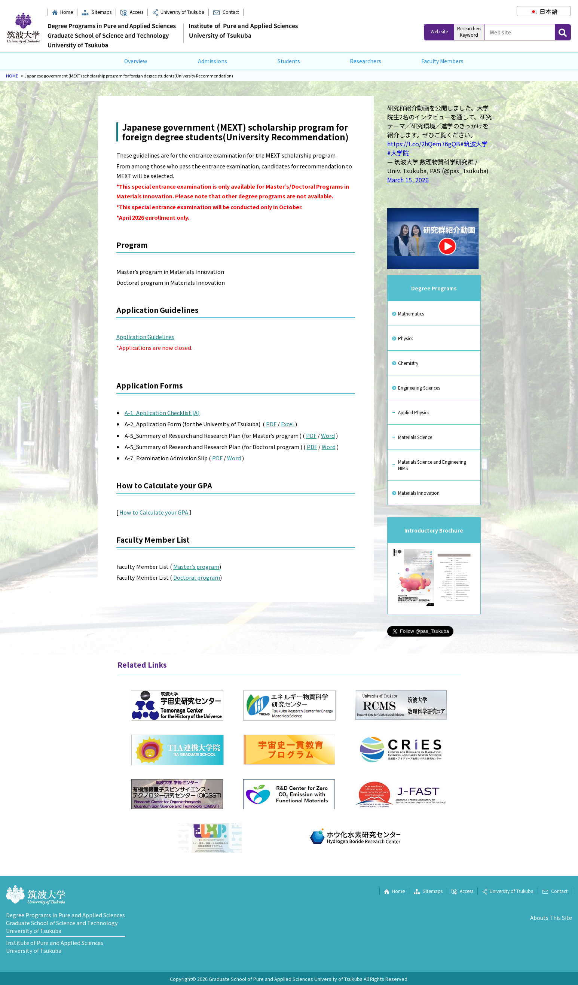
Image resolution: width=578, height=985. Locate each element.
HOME (12, 76)
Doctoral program (196, 577)
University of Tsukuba (178, 12)
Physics (405, 338)
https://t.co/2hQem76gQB (423, 143)
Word (328, 435)
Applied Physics (413, 412)
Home (62, 12)
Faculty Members (442, 61)
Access (131, 12)
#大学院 (398, 152)
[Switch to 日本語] (543, 11)
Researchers (365, 61)
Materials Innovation (419, 493)
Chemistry (408, 363)
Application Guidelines (145, 337)
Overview (135, 61)
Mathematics (411, 313)
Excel (287, 424)
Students (289, 61)
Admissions (212, 61)
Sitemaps (96, 12)
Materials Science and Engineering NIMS (432, 464)
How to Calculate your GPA (154, 512)
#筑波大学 (474, 143)
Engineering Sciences (419, 387)
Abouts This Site (551, 917)
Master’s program (196, 566)
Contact (226, 12)
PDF (271, 424)
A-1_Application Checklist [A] (162, 413)
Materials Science (415, 437)
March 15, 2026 (408, 179)
